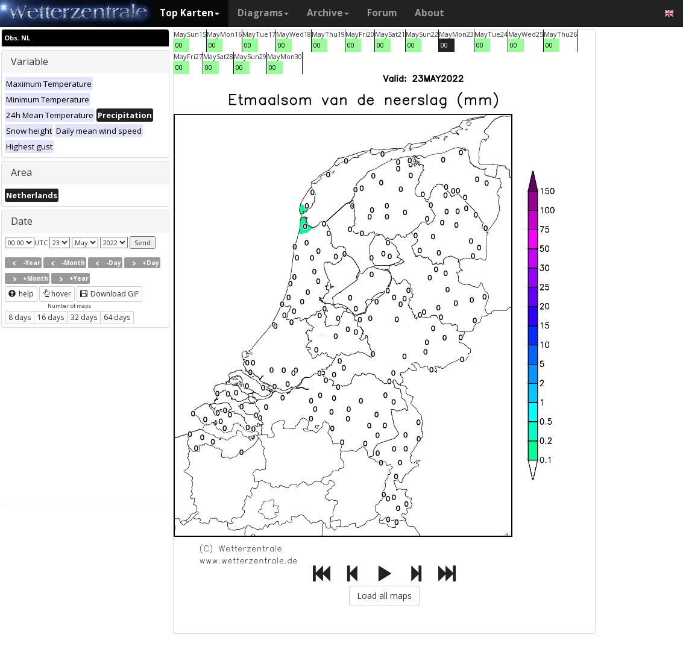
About (429, 13)
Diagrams (263, 13)
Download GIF (109, 293)
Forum (382, 13)
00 (179, 44)
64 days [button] (117, 317)
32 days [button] (84, 317)
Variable (29, 61)
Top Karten (189, 13)
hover (57, 293)
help (21, 293)
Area (21, 172)
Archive (328, 13)
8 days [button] (19, 317)
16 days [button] (50, 317)
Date (22, 221)
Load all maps (384, 595)
